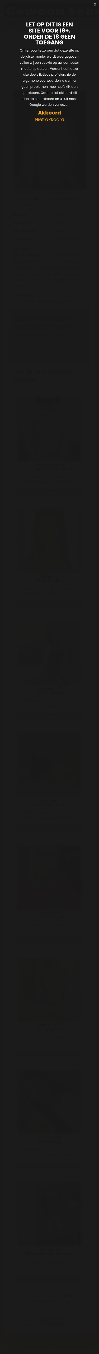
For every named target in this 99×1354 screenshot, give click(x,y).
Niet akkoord (49, 120)
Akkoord (49, 113)
